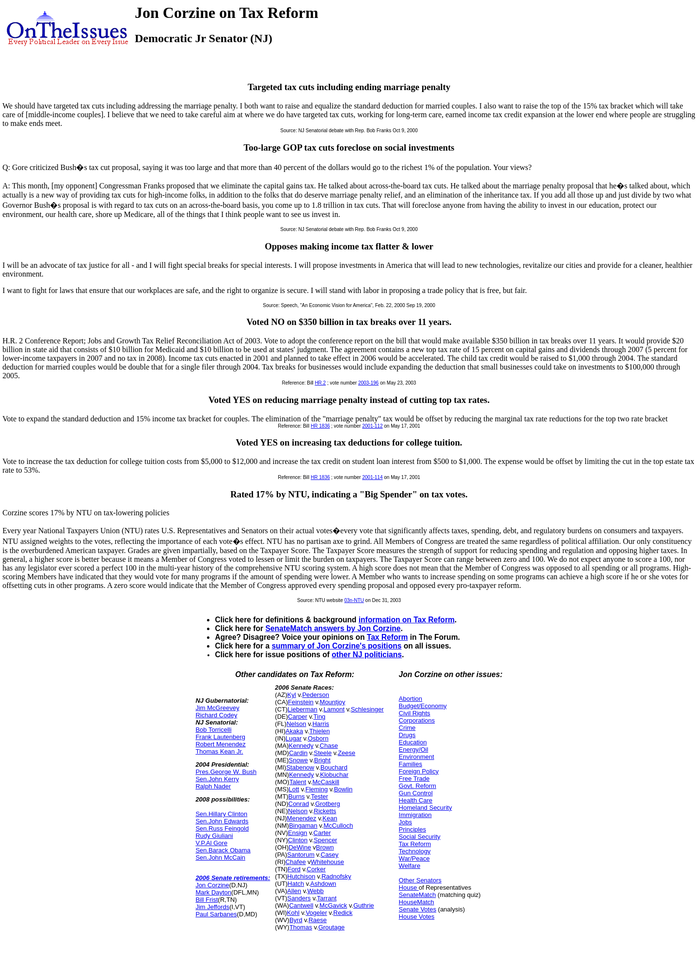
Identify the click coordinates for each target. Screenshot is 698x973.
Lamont (334, 709)
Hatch (295, 883)
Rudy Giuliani (214, 835)
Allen (294, 891)
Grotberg (327, 803)
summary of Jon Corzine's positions (336, 646)
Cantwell (301, 905)
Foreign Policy (419, 771)
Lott (293, 789)
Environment (416, 756)
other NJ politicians (367, 654)
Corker (316, 869)
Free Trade (414, 778)
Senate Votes (417, 909)
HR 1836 (320, 426)
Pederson (315, 694)
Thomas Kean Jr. (219, 751)
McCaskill (325, 782)
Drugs (407, 735)
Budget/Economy (423, 706)
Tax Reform (387, 637)
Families (410, 764)
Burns (296, 796)
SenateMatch (417, 894)
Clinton (297, 840)
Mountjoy (333, 702)
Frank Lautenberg (220, 737)
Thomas (300, 927)
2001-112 (372, 426)
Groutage (331, 927)
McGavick (333, 905)
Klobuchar (334, 774)
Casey (330, 854)
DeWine (299, 847)
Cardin (298, 753)
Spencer (325, 840)
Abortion (410, 698)
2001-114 (372, 477)
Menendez (302, 818)
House (409, 887)
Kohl (293, 912)
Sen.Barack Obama (222, 850)
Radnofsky (336, 876)
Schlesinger (367, 709)
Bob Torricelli (213, 729)
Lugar (293, 738)
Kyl (291, 694)
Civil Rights (414, 713)
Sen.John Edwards (221, 821)
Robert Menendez (220, 744)
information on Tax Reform (407, 620)
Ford (294, 869)
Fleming (316, 789)
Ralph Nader (213, 786)
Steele (323, 753)
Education (413, 742)
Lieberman (302, 709)
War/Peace (414, 858)
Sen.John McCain (220, 857)
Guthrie (363, 905)
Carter (322, 832)
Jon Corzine (212, 885)
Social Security (420, 836)
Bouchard (334, 767)
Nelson (296, 723)
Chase (329, 745)
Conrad (298, 803)
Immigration (415, 815)
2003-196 (368, 383)
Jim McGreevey (217, 707)
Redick (343, 912)
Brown (325, 847)
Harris (320, 723)
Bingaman (303, 825)
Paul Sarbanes (216, 914)
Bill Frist (206, 899)
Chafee (296, 861)
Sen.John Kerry (217, 779)
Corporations (417, 720)
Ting (320, 716)
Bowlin (343, 789)
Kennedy (300, 745)
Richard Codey (216, 715)
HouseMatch (416, 902)
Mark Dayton (213, 892)
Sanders (299, 898)
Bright (322, 760)
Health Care (415, 800)
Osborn (318, 738)
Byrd (295, 920)
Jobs (405, 822)
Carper (297, 716)
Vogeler (316, 912)
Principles (412, 829)
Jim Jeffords (212, 907)
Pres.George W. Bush (225, 771)
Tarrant (326, 898)
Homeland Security (425, 807)
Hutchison (301, 876)
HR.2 (320, 383)
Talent (297, 782)
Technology (415, 851)
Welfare (410, 865)
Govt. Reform (417, 785)
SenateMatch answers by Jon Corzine (332, 628)
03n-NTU (354, 600)
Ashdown (323, 883)
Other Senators (420, 880)
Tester (319, 796)
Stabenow (300, 767)
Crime (407, 727)
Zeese (346, 753)
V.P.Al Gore (211, 843)
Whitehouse (327, 861)
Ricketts (325, 811)
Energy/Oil (413, 749)
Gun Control (416, 793)
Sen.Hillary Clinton (221, 814)
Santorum (300, 854)
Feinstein (301, 702)
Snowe (298, 760)
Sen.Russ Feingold (222, 828)
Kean (329, 818)
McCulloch (338, 825)
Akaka (294, 731)
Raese (317, 920)
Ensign (297, 832)
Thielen (319, 731)
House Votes (417, 916)
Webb (315, 891)
